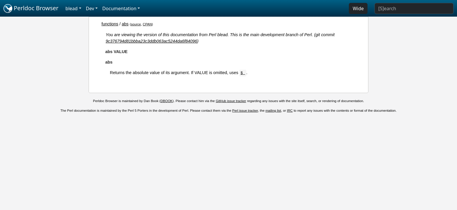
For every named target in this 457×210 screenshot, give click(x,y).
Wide (358, 8)
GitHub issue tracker (231, 101)
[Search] (414, 8)
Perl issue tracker (245, 110)
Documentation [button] (119, 8)
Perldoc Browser (31, 8)
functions (109, 24)
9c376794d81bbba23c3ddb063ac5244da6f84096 (151, 41)
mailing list (273, 110)
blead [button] (72, 8)
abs (125, 24)
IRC (290, 110)
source (136, 24)
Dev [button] (90, 8)
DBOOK (167, 101)
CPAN (147, 24)
